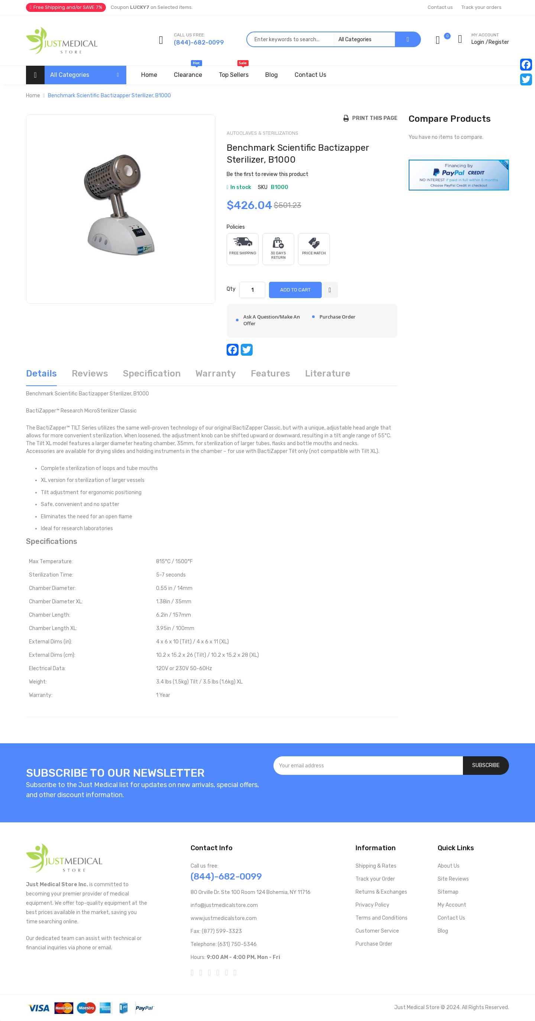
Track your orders (481, 7)
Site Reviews (453, 879)
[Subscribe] (486, 765)
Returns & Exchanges (381, 892)
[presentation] (391, 794)
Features (270, 373)
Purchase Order (374, 944)
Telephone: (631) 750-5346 (224, 944)
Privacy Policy (372, 905)
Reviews (90, 373)
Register (499, 42)
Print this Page (373, 118)
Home (33, 95)
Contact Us (451, 918)
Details (41, 373)
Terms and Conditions (382, 918)
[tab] (41, 376)
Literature (327, 373)
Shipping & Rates (376, 866)
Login (477, 42)
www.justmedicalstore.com (224, 918)
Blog (443, 931)
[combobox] (320, 39)
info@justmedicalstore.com (224, 905)
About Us (449, 866)
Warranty (215, 373)
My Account (452, 905)
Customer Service (377, 931)
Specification (152, 373)
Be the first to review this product (267, 174)
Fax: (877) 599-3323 (216, 931)
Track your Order (375, 879)
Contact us (440, 7)
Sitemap (448, 892)
